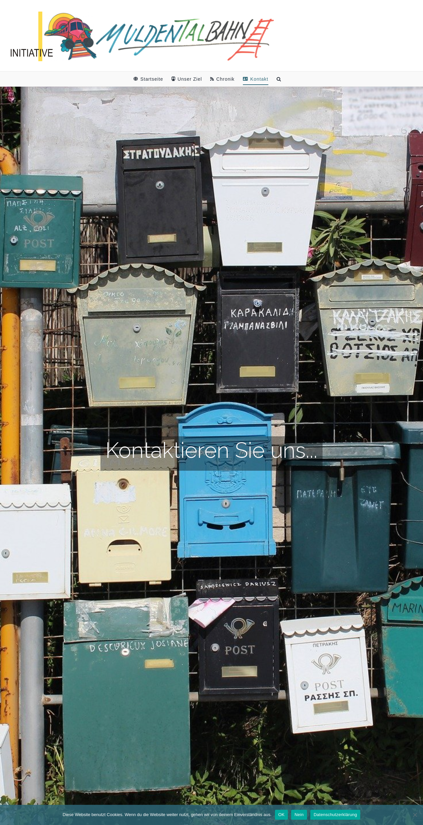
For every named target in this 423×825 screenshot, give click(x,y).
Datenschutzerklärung (335, 814)
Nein (299, 814)
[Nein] (414, 814)
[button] (279, 78)
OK (281, 814)
